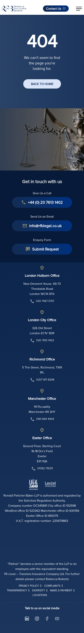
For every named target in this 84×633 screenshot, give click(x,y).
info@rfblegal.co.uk (45, 226)
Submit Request (45, 249)
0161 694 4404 (42, 419)
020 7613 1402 (42, 340)
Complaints (52, 586)
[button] (79, 8)
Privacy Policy (29, 586)
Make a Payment (61, 590)
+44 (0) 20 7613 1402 (45, 202)
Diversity (38, 590)
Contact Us (53, 8)
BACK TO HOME (42, 84)
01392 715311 (42, 468)
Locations (40, 595)
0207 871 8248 (42, 380)
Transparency (17, 590)
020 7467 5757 (42, 301)
